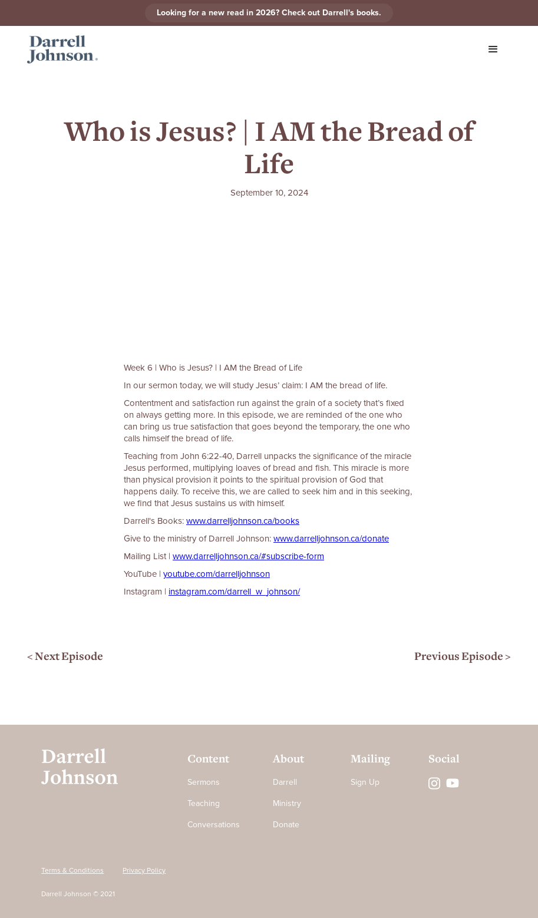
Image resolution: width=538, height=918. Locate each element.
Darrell (285, 782)
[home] (62, 50)
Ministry (287, 803)
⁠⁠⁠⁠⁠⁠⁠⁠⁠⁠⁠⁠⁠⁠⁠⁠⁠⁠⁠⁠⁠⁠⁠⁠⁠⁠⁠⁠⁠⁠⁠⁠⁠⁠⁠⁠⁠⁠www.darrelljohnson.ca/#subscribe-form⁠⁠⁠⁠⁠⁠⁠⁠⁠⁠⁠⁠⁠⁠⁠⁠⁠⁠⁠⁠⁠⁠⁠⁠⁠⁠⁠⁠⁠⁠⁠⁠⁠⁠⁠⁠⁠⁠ (248, 556)
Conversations (213, 825)
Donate (286, 825)
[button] (493, 49)
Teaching (203, 803)
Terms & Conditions (72, 870)
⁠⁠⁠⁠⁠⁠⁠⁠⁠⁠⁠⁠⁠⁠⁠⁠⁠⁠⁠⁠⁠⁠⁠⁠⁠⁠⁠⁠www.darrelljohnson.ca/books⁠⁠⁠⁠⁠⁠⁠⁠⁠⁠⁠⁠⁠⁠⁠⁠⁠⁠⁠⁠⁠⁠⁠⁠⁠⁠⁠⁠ (242, 521)
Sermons (203, 782)
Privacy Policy (144, 870)
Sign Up (365, 782)
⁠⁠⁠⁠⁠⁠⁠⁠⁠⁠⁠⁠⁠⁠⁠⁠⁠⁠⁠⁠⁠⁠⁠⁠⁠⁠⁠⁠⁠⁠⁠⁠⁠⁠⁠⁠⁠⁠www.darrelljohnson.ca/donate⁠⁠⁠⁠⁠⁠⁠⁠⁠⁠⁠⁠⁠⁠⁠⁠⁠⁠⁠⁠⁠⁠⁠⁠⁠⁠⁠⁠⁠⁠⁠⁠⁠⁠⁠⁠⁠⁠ (331, 538)
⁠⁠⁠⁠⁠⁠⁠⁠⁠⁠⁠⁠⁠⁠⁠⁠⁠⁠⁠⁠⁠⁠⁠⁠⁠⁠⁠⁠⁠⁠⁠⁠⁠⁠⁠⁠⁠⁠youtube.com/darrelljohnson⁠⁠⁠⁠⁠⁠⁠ (216, 574)
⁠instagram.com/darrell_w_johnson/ (234, 591)
